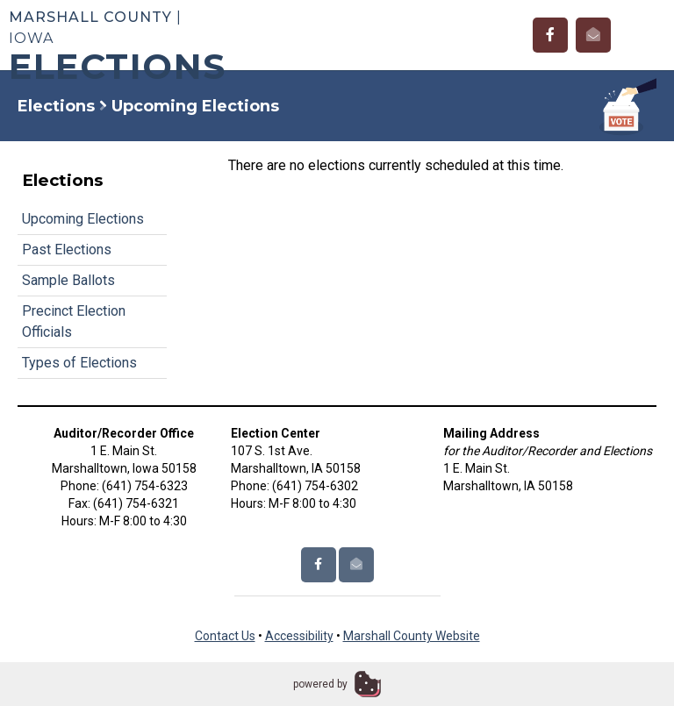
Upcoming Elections (83, 218)
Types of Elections (79, 362)
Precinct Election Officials (73, 321)
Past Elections (66, 249)
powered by (320, 684)
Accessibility (299, 636)
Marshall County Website (411, 636)
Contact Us (225, 636)
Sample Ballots (68, 280)
